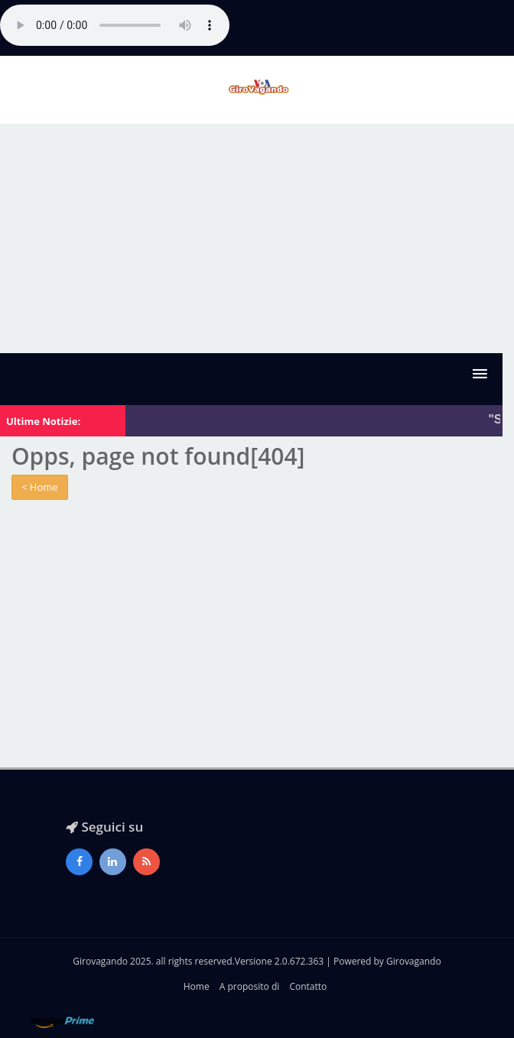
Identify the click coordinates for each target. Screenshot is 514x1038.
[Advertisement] (257, 238)
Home (197, 986)
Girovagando (413, 961)
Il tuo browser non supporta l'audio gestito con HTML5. (114, 25)
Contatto (308, 986)
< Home (39, 487)
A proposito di (249, 986)
